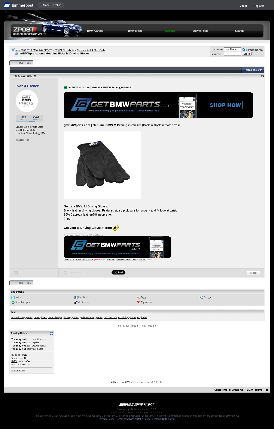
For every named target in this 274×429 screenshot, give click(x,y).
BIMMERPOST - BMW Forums (245, 389)
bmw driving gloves (21, 317)
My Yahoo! (146, 302)
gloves (98, 317)
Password (216, 54)
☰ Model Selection (50, 5)
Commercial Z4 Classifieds (91, 50)
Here (105, 228)
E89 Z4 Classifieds (64, 50)
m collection (110, 317)
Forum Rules (18, 370)
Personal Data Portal (163, 418)
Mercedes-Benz (123, 259)
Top (266, 389)
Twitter (90, 259)
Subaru (142, 259)
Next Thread (147, 325)
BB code (15, 354)
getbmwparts (87, 317)
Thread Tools (251, 70)
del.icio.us (83, 302)
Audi (134, 259)
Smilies (15, 358)
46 (26, 139)
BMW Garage (95, 30)
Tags (13, 312)
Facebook (81, 259)
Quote (254, 273)
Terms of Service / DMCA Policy (133, 418)
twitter (19, 297)
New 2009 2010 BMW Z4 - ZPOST (33, 50)
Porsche (111, 259)
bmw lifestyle (55, 317)
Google (207, 297)
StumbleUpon (23, 302)
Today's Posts (199, 30)
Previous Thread (129, 325)
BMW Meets (135, 30)
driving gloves (71, 317)
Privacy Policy (107, 418)
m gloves (142, 317)
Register (259, 6)
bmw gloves (40, 317)
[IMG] (14, 361)
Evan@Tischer (27, 86)
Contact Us (69, 259)
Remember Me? (253, 49)
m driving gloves (127, 317)
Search (239, 30)
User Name (217, 49)
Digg (143, 297)
